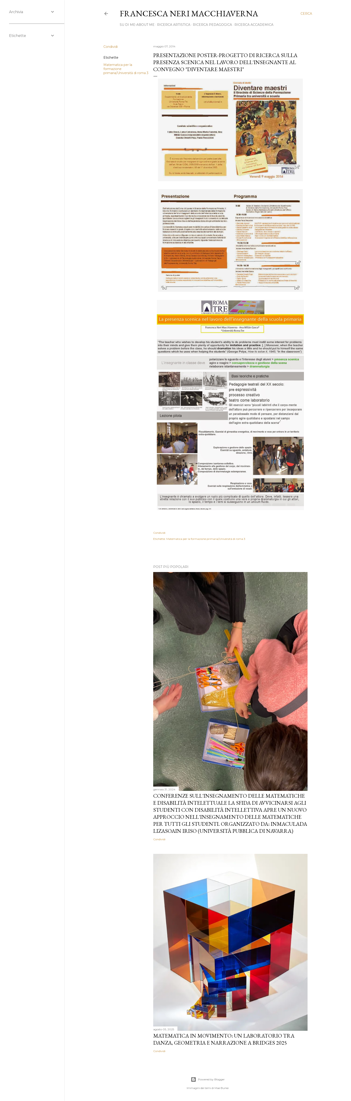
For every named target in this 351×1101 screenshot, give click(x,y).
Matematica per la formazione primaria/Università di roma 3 (205, 539)
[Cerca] (306, 13)
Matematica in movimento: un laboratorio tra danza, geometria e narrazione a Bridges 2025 (223, 1039)
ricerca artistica (173, 25)
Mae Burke (222, 1088)
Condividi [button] (110, 47)
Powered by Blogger (208, 1079)
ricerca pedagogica (212, 25)
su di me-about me (137, 25)
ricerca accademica (253, 25)
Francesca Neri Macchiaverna (189, 13)
